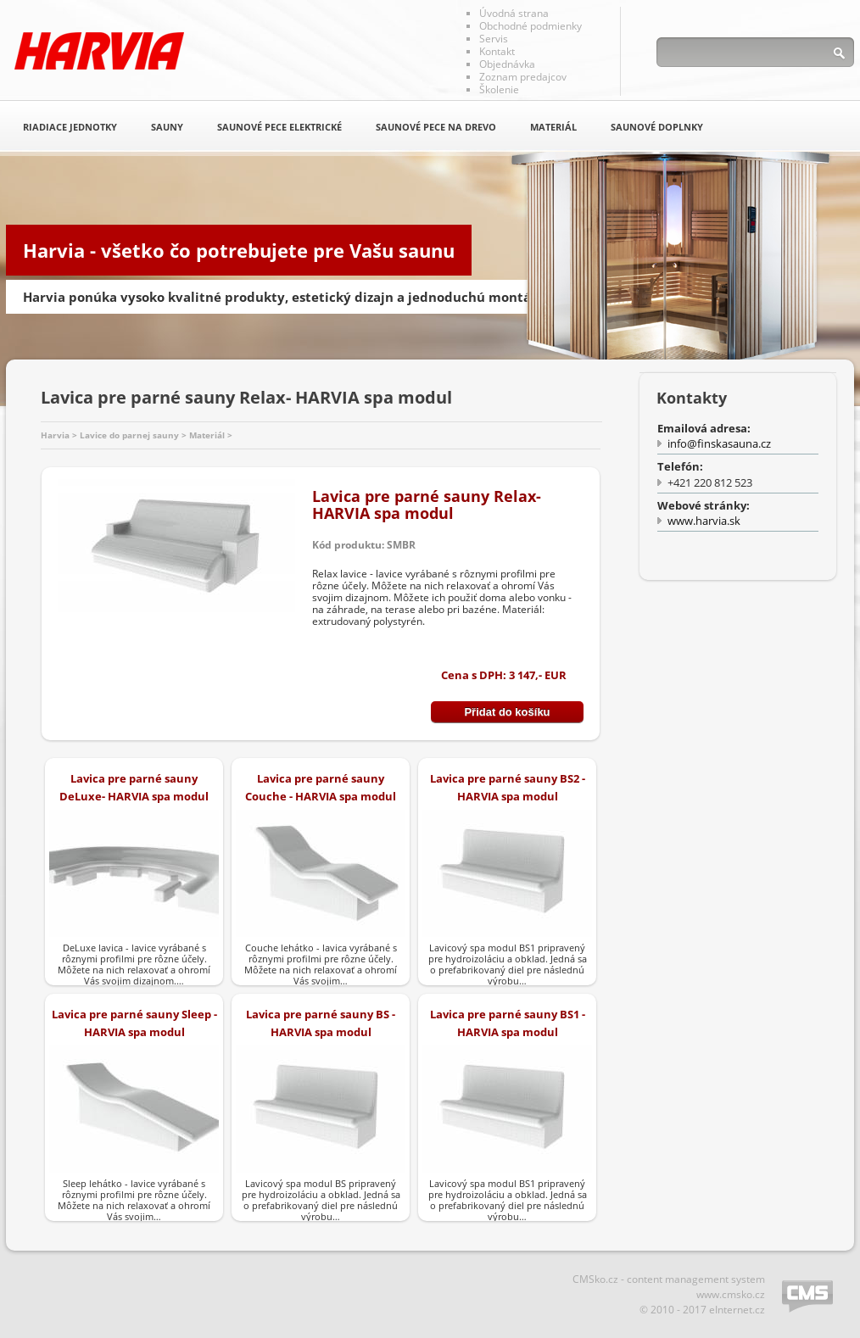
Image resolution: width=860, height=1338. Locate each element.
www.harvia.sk (703, 520)
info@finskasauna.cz (719, 443)
